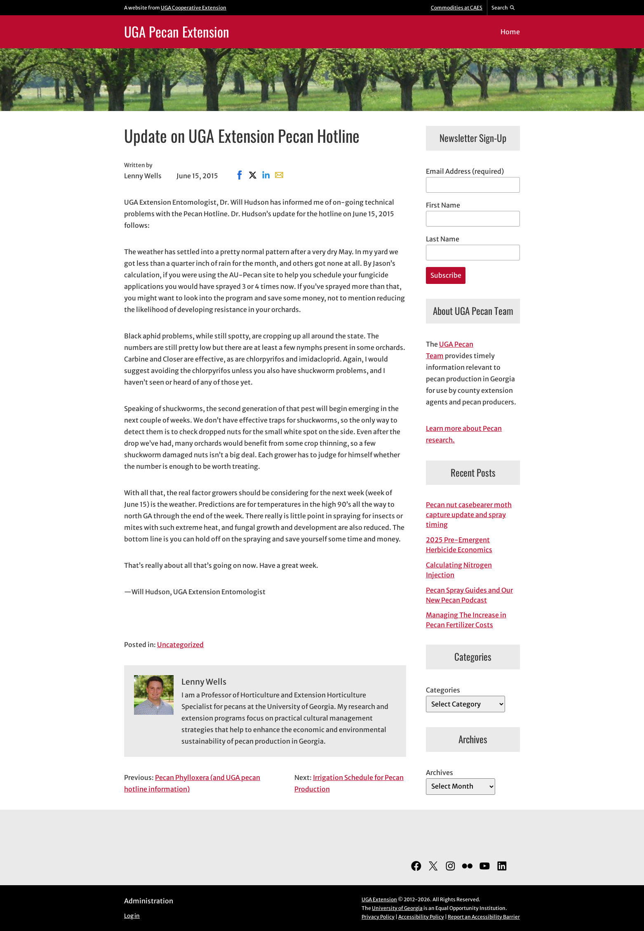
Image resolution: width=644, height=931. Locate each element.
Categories (443, 690)
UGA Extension (379, 899)
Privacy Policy (378, 917)
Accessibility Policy (421, 917)
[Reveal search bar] (503, 7)
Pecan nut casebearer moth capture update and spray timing (469, 515)
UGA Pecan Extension (176, 31)
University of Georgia (397, 908)
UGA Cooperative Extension (193, 8)
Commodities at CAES (456, 8)
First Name (443, 205)
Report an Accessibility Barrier (484, 917)
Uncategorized (180, 644)
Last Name (442, 239)
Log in (132, 915)
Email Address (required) (465, 171)
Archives (439, 772)
